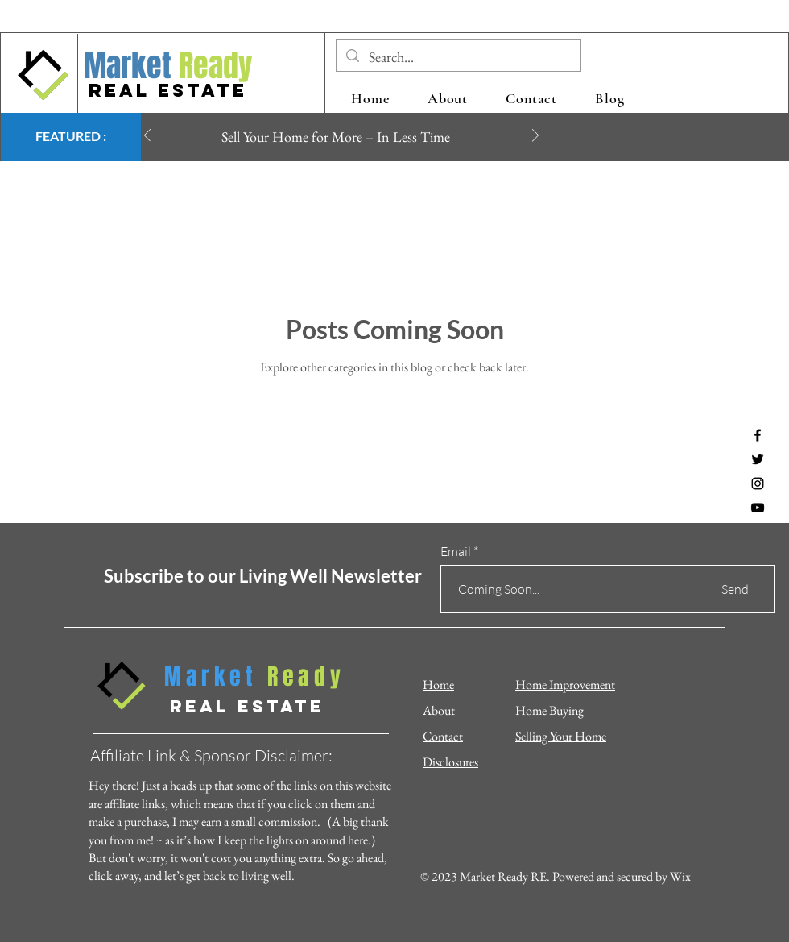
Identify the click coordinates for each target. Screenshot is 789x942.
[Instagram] (758, 483)
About (439, 710)
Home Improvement (565, 684)
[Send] (735, 589)
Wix (680, 876)
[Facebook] (758, 435)
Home (438, 684)
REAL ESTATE (168, 90)
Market (127, 66)
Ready (212, 66)
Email (455, 551)
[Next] (535, 136)
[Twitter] (758, 459)
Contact (443, 736)
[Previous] (147, 136)
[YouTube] (758, 508)
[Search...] (458, 56)
